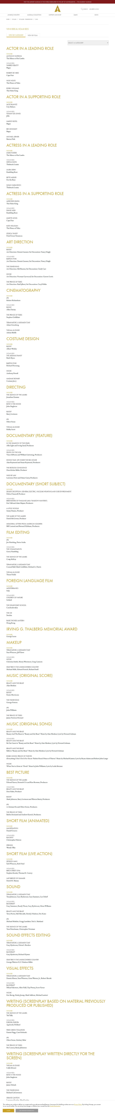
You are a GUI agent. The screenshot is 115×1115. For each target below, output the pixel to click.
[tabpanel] (57, 570)
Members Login (94, 9)
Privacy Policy (78, 1104)
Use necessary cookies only (26, 1110)
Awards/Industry (16, 15)
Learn (78, 15)
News (99, 15)
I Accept (8, 1110)
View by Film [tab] (33, 35)
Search (85, 9)
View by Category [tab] (16, 35)
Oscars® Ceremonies (26, 19)
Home (7, 19)
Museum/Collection (37, 15)
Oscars (14, 19)
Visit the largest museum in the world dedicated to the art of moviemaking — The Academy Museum (57, 2)
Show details (43, 1110)
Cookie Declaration (55, 1106)
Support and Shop (57, 15)
